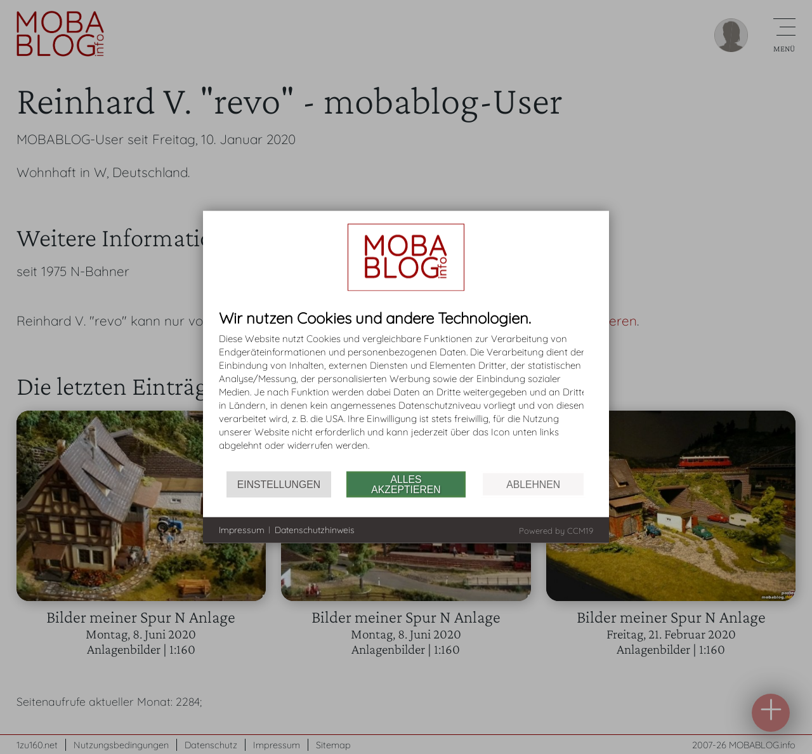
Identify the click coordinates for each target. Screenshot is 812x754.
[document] (406, 390)
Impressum (242, 529)
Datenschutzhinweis (315, 529)
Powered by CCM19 (556, 531)
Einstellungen (278, 484)
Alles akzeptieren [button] (405, 483)
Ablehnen (533, 484)
